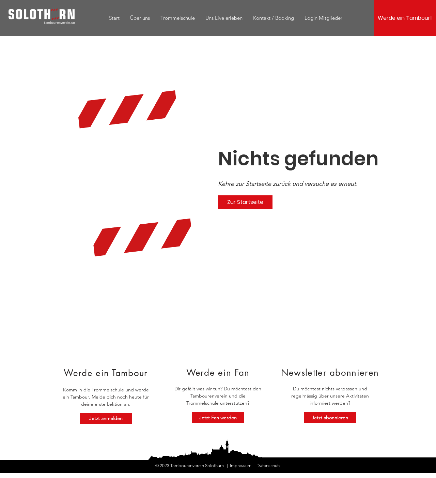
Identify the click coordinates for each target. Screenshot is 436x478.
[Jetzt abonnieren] (330, 417)
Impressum (240, 465)
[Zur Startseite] (245, 202)
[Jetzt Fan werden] (218, 417)
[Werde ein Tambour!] (405, 18)
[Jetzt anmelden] (106, 418)
